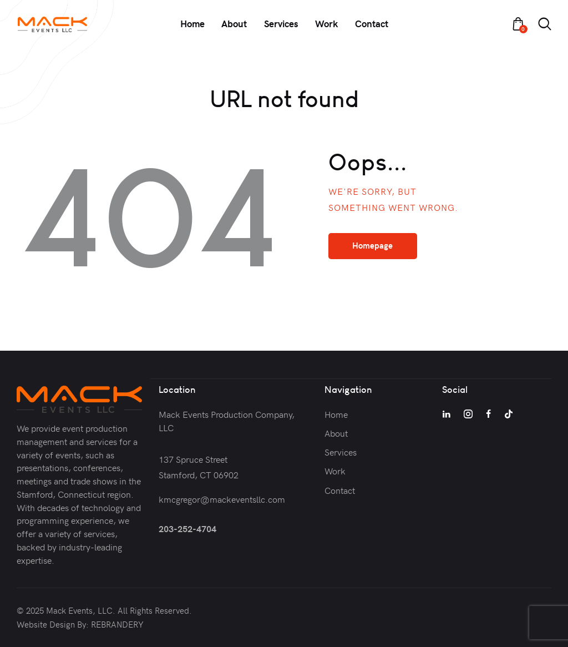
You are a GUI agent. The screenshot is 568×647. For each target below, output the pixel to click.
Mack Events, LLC (79, 610)
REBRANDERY (117, 624)
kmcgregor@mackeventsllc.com (222, 498)
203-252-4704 (187, 528)
